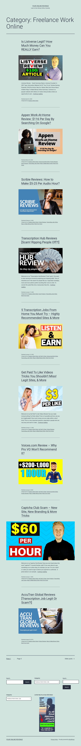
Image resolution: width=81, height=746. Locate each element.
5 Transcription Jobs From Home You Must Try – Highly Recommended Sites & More (40, 314)
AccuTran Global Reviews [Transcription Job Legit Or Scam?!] (39, 598)
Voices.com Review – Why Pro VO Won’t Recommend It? (39, 449)
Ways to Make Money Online (46, 163)
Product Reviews (54, 161)
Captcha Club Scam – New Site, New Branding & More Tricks (39, 511)
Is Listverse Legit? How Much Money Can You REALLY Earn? (36, 45)
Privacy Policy (54, 739)
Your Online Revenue (40, 6)
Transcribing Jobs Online (34, 163)
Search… (8, 678)
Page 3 (19, 659)
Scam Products (24, 163)
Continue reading (38, 94)
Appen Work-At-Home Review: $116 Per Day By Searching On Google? (37, 119)
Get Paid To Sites (42, 356)
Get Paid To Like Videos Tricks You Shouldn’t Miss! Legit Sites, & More (39, 376)
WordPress (71, 739)
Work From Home (38, 224)
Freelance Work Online (33, 100)
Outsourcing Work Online (44, 161)
